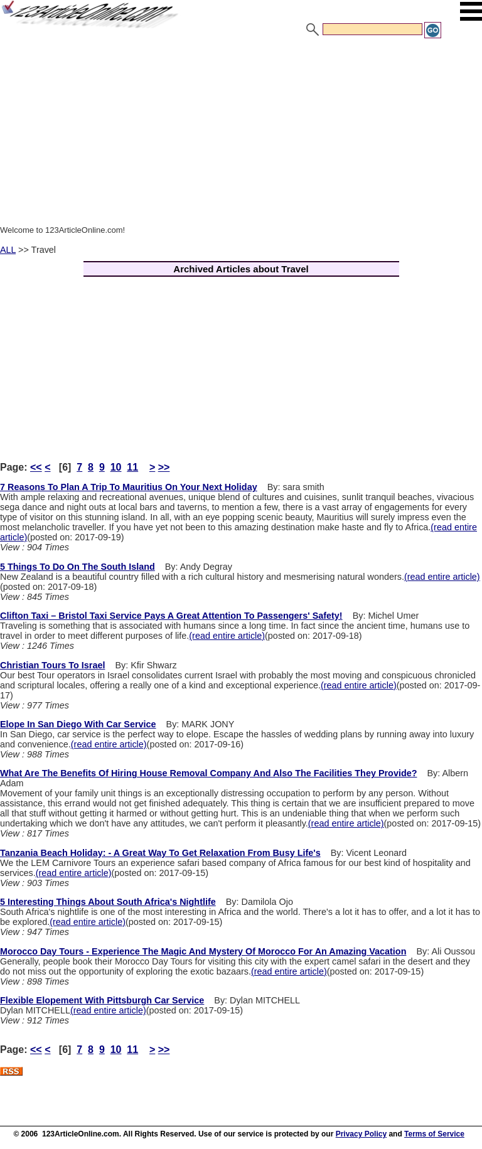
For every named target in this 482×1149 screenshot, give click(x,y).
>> (164, 467)
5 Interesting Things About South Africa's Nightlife (108, 902)
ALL (8, 250)
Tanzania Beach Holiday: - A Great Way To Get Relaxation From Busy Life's (160, 853)
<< (36, 467)
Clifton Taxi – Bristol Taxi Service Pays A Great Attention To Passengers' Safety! (171, 616)
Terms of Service (434, 1134)
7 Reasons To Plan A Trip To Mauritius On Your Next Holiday (128, 487)
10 (116, 467)
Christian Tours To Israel (52, 665)
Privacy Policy (361, 1134)
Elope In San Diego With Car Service (78, 724)
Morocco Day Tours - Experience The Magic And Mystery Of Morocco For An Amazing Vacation (203, 951)
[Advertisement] (241, 134)
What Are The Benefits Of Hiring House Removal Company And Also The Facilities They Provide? (208, 773)
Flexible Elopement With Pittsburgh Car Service (102, 1000)
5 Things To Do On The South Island (77, 567)
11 (132, 467)
